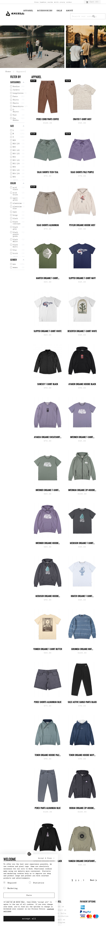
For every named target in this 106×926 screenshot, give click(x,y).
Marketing (10, 888)
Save (29, 895)
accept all (29, 918)
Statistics (36, 883)
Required (9, 883)
